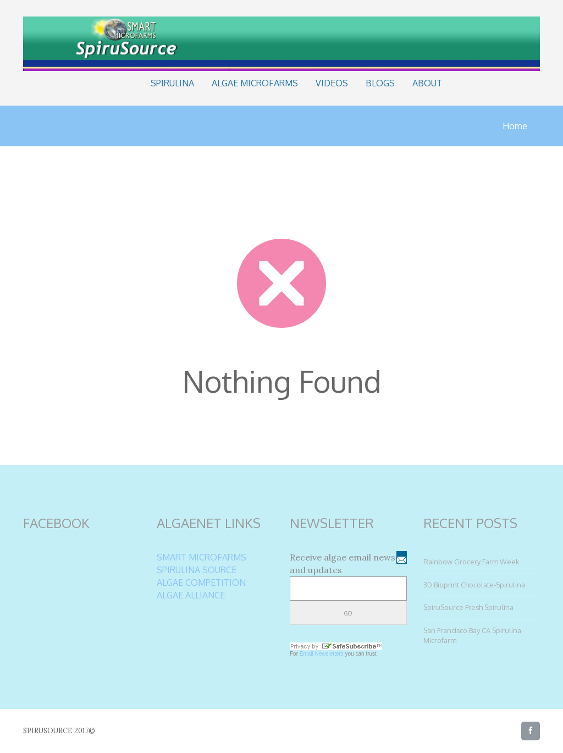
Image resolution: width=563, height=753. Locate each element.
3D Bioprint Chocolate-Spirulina (474, 584)
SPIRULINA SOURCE (196, 569)
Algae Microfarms (255, 83)
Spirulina (172, 83)
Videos (332, 83)
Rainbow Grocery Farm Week (471, 561)
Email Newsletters (322, 654)
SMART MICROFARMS (201, 557)
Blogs (380, 83)
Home (515, 125)
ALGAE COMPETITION (201, 582)
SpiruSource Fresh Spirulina (468, 607)
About (427, 83)
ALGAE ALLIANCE (191, 595)
